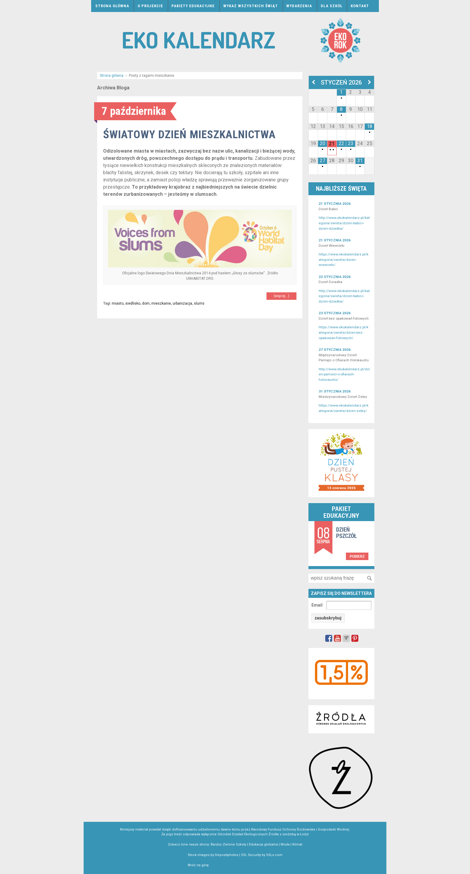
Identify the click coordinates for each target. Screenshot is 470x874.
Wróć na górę (198, 865)
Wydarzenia (299, 6)
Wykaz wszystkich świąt (250, 6)
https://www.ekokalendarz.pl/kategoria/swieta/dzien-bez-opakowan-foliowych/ (343, 332)
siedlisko (132, 303)
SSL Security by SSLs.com (261, 855)
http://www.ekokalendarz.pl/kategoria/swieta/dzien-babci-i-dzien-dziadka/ (344, 223)
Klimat (297, 844)
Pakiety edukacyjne (193, 6)
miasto (117, 303)
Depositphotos (226, 855)
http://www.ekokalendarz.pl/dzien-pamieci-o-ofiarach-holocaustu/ (344, 374)
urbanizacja (182, 303)
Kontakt (360, 6)
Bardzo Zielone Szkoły (228, 844)
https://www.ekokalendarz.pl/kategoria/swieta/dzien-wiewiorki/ (343, 259)
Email (317, 605)
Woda (285, 844)
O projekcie (150, 6)
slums (199, 303)
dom (146, 303)
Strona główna (112, 6)
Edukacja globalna (263, 844)
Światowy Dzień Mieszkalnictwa (189, 134)
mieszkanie (161, 303)
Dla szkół (331, 6)
